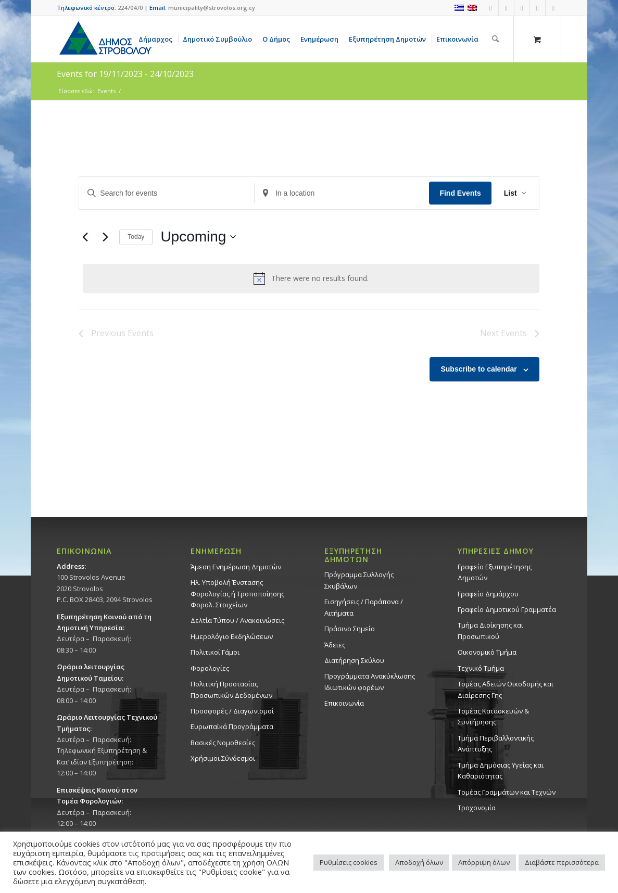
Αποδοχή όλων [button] (419, 862)
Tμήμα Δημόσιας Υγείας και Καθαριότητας (501, 770)
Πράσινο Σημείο (349, 628)
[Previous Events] (85, 237)
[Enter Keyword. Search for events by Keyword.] (166, 193)
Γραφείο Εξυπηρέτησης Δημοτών (495, 572)
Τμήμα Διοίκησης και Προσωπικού (490, 630)
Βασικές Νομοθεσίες (223, 742)
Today (136, 236)
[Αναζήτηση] (495, 39)
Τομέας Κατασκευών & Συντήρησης (493, 716)
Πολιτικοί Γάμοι (215, 652)
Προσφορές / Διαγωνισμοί (232, 711)
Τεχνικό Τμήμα (481, 668)
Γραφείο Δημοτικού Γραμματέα (507, 609)
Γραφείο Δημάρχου (488, 593)
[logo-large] (105, 39)
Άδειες (334, 644)
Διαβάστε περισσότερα (562, 862)
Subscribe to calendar (478, 369)
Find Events (460, 193)
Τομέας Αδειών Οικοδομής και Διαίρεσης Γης (505, 689)
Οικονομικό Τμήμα (487, 652)
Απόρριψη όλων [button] (484, 862)
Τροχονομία (477, 807)
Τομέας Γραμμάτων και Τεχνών (507, 792)
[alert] (311, 278)
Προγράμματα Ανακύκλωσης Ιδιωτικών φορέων (369, 681)
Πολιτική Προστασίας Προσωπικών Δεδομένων (231, 689)
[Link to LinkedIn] (553, 8)
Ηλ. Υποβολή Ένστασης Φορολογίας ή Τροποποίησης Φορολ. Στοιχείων (237, 593)
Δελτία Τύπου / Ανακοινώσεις (237, 620)
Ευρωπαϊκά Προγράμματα (232, 726)
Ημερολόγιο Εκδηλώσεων (232, 636)
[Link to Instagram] (521, 8)
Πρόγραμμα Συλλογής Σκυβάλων (359, 580)
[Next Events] (105, 237)
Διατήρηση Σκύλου (354, 660)
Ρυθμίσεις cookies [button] (348, 862)
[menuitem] (157, 39)
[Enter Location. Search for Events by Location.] (342, 193)
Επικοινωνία (344, 703)
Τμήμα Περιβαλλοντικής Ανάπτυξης (496, 743)
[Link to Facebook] (490, 8)
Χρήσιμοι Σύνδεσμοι (223, 758)
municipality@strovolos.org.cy (211, 7)
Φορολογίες (210, 668)
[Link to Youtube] (506, 8)
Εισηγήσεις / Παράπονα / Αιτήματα (363, 607)
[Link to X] (537, 8)
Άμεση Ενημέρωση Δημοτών (236, 566)
